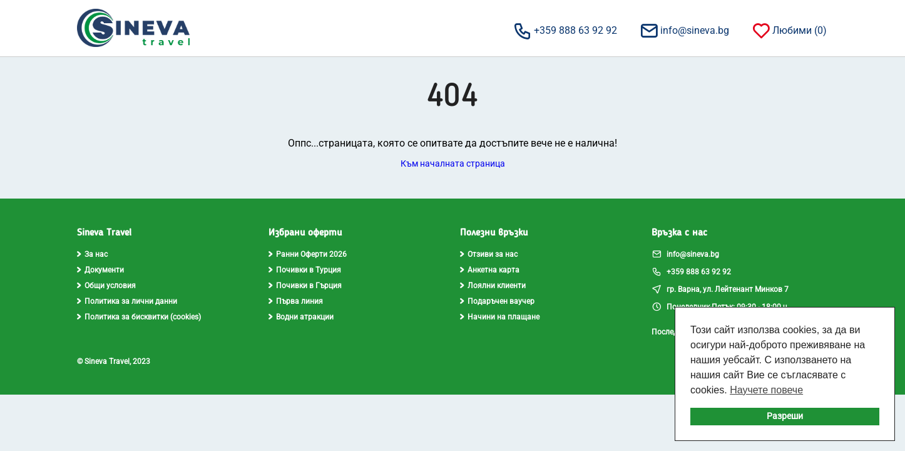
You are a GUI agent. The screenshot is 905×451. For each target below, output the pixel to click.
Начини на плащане (499, 317)
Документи (100, 270)
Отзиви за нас (489, 254)
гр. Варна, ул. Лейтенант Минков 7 (720, 289)
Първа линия (295, 301)
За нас (92, 254)
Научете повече (766, 390)
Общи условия (106, 285)
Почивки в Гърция (305, 285)
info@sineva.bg (684, 30)
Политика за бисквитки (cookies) (139, 317)
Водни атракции (301, 317)
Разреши (785, 416)
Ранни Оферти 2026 (307, 254)
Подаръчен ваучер (497, 301)
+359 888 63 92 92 (565, 30)
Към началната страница (453, 163)
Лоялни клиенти (493, 285)
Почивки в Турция (304, 270)
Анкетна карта (489, 270)
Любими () (789, 30)
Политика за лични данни (127, 301)
